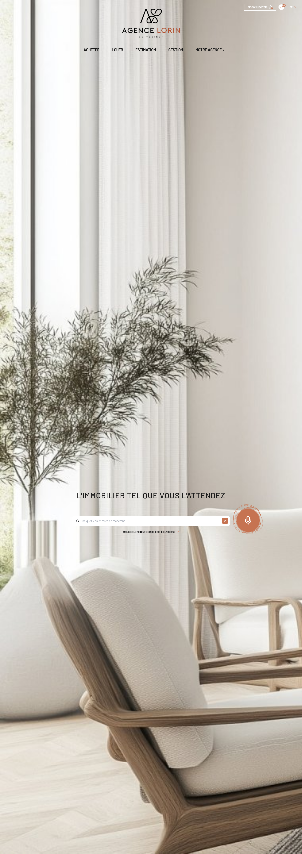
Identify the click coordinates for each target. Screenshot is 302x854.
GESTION (175, 49)
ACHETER (92, 49)
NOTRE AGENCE (208, 49)
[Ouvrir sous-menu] (224, 49)
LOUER (117, 49)
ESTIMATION (145, 49)
